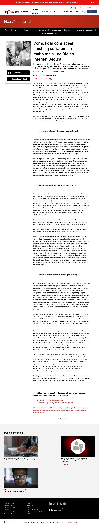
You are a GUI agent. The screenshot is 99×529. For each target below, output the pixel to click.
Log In (72, 7)
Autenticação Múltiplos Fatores (65, 410)
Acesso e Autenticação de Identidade (44, 410)
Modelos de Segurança (81, 408)
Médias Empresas (80, 410)
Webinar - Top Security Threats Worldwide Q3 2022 (56, 403)
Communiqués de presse (61, 30)
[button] (85, 12)
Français (88, 7)
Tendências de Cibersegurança (50, 408)
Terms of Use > (72, 522)
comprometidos (38, 151)
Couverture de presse (85, 30)
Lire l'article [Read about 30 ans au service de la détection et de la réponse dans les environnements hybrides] (7, 494)
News (7, 30)
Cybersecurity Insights (67, 408)
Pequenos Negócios (39, 412)
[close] (93, 2)
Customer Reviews (49, 33)
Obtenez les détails (71, 2)
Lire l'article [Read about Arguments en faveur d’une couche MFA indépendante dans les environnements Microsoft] (7, 463)
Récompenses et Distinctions (35, 30)
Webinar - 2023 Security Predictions (51, 400)
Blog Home (62, 419)
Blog (16, 30)
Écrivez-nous (56, 510)
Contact (79, 7)
